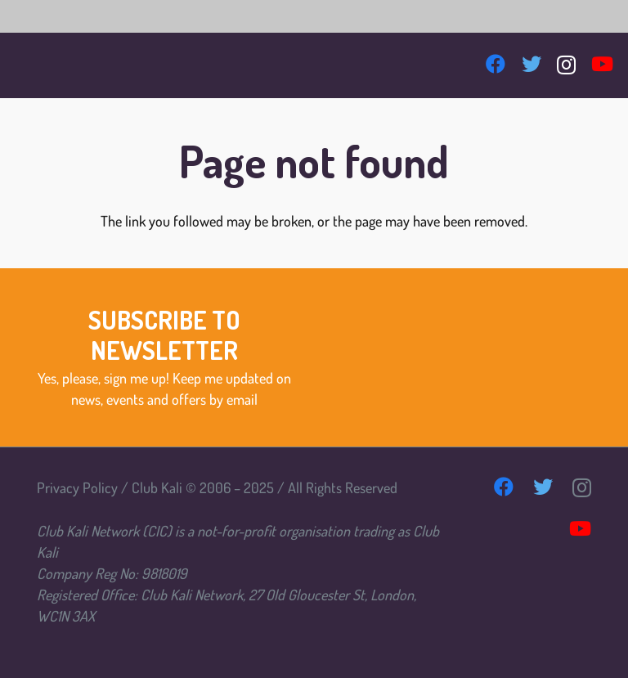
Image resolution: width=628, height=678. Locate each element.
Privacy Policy (77, 487)
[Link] (43, 65)
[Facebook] (495, 64)
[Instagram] (566, 64)
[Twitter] (531, 64)
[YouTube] (602, 64)
